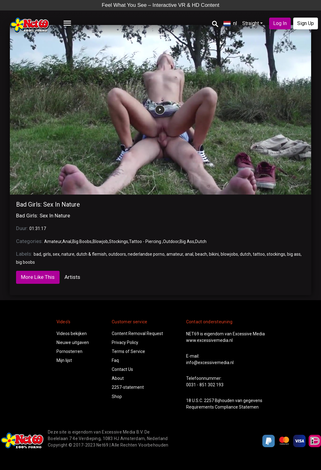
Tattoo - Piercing (145, 241)
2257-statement (128, 387)
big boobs (25, 262)
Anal (66, 241)
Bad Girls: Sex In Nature (48, 204)
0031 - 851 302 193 (204, 384)
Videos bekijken (71, 333)
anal (189, 254)
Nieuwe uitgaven (72, 342)
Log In (280, 23)
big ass (294, 254)
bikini (214, 254)
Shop (117, 396)
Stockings (118, 241)
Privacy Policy (125, 342)
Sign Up (305, 23)
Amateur (52, 241)
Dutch (200, 241)
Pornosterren (69, 351)
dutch (245, 254)
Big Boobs (82, 241)
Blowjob (100, 241)
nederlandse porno (146, 254)
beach (201, 254)
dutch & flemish (91, 254)
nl (230, 23)
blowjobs (229, 254)
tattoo (259, 254)
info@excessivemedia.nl (210, 362)
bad (37, 254)
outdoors (117, 254)
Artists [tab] (72, 277)
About (118, 378)
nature (67, 254)
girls (47, 254)
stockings (276, 254)
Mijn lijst (64, 360)
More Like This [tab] (38, 277)
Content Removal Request (137, 333)
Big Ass (187, 241)
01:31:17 (37, 228)
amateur (174, 254)
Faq (115, 360)
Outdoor (171, 241)
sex (56, 254)
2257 (209, 400)
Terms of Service (128, 351)
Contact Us (122, 369)
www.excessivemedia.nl (209, 340)
